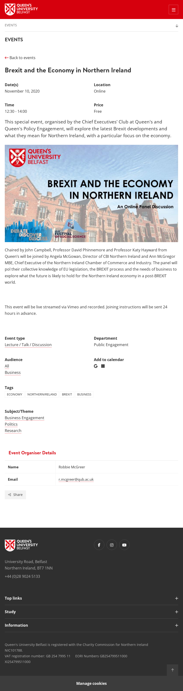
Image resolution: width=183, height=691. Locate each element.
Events (11, 25)
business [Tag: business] (84, 394)
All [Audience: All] (7, 366)
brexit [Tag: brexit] (67, 394)
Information (16, 625)
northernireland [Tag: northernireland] (42, 394)
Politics (11, 424)
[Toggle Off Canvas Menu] (173, 9)
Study (10, 611)
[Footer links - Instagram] (112, 545)
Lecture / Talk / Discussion (28, 344)
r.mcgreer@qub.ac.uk (76, 479)
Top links (13, 598)
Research (13, 430)
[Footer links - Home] (21, 545)
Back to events (20, 57)
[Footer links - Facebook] (99, 545)
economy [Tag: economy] (14, 394)
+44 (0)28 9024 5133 (22, 576)
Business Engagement (24, 417)
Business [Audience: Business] (13, 372)
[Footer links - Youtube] (124, 545)
